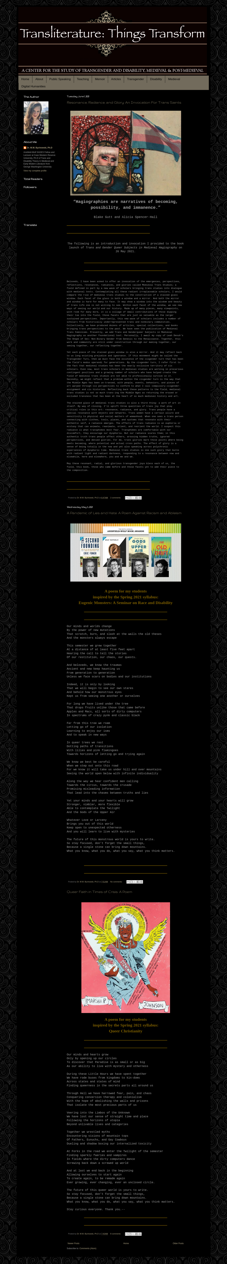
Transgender (135, 79)
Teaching (83, 79)
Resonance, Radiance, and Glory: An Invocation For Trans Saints (124, 102)
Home (25, 79)
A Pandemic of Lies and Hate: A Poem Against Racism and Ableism (124, 513)
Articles (116, 79)
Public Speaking (60, 79)
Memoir (100, 79)
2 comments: (116, 498)
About (39, 79)
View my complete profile (35, 171)
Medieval (174, 79)
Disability (156, 79)
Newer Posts (73, 1243)
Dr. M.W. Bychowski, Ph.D (39, 148)
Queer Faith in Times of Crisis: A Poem (99, 892)
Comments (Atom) (87, 1248)
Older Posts (178, 1243)
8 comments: (116, 1234)
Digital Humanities (33, 86)
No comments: (116, 882)
